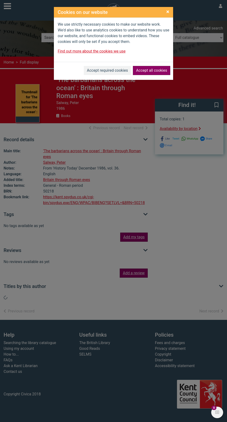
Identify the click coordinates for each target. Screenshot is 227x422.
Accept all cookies (151, 70)
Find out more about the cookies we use (91, 51)
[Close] (167, 11)
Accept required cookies (107, 70)
